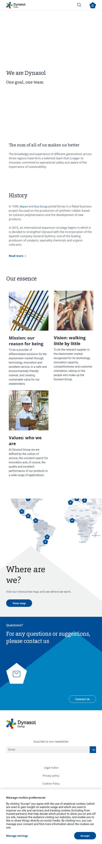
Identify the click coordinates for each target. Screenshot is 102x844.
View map (19, 603)
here (78, 820)
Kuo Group (41, 206)
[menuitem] (51, 768)
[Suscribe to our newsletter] (93, 749)
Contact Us (82, 699)
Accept (85, 835)
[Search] (79, 5)
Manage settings (17, 835)
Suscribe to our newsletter (51, 741)
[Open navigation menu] (92, 5)
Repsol (24, 206)
